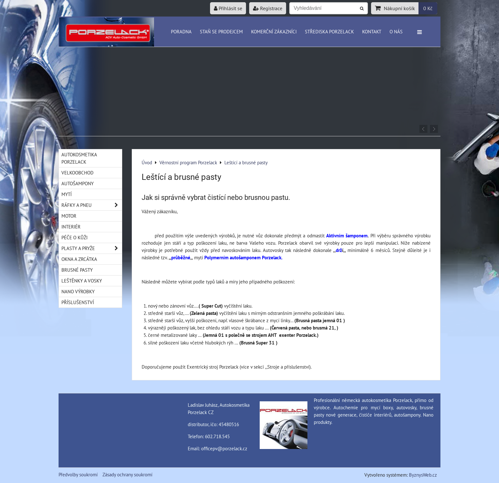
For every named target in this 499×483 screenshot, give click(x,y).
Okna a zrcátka (79, 259)
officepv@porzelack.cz (224, 448)
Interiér (71, 226)
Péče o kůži (74, 237)
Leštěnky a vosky (81, 280)
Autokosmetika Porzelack (79, 158)
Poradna (181, 31)
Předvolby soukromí (78, 474)
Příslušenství (77, 302)
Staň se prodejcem (221, 31)
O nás (396, 31)
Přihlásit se (228, 8)
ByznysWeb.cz (423, 475)
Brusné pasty (77, 270)
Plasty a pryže (91, 248)
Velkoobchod (77, 172)
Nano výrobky (78, 291)
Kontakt (371, 31)
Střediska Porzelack (329, 31)
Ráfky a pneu (91, 205)
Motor (68, 216)
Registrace (267, 8)
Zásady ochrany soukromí (127, 474)
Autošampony (77, 183)
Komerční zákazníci (274, 31)
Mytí (66, 194)
